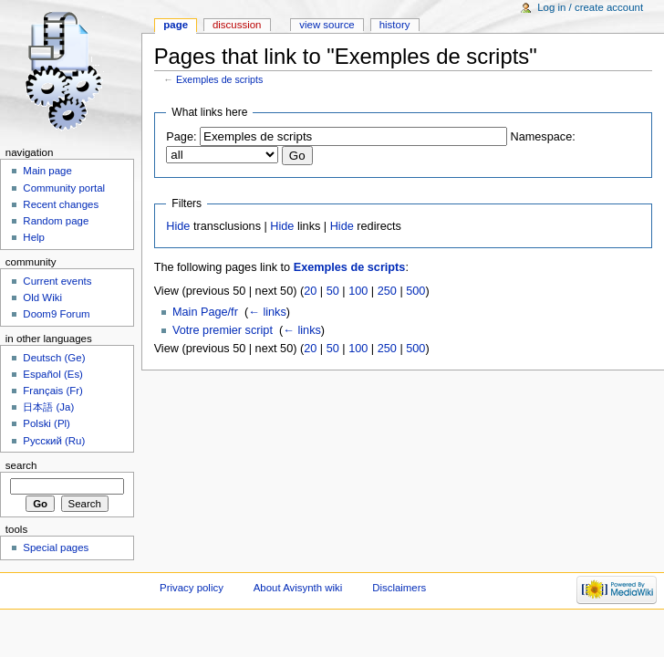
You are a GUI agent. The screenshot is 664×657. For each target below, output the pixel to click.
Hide (178, 226)
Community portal (64, 187)
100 (358, 291)
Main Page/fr (205, 312)
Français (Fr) (53, 390)
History (394, 24)
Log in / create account (590, 7)
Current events (57, 281)
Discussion (237, 24)
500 (415, 291)
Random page (55, 220)
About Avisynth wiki (298, 587)
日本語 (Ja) (48, 407)
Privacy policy (191, 587)
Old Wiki (42, 297)
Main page (47, 170)
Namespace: (543, 136)
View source (326, 24)
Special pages (55, 547)
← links (267, 312)
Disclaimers (399, 587)
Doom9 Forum (56, 313)
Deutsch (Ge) (54, 357)
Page (175, 24)
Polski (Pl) (46, 423)
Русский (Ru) (54, 440)
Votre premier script (222, 330)
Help (34, 237)
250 (387, 291)
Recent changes (61, 204)
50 (333, 291)
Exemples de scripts (219, 79)
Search (21, 465)
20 (310, 291)
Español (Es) (53, 374)
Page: (181, 136)
